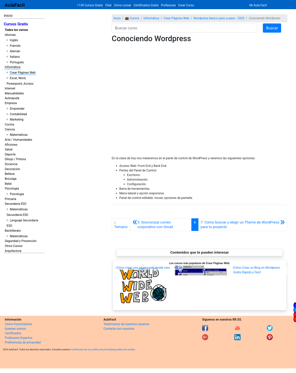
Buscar (272, 28)
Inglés (14, 40)
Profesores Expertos (18, 338)
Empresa (11, 103)
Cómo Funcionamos (18, 324)
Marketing (16, 119)
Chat (108, 5)
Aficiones (11, 144)
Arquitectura (13, 251)
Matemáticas (19, 135)
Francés (15, 45)
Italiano (15, 57)
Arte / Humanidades (18, 139)
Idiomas (10, 35)
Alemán (15, 51)
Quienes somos (15, 328)
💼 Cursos (132, 18)
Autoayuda (12, 98)
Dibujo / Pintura (15, 159)
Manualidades (14, 93)
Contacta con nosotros (118, 328)
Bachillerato (13, 230)
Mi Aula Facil (258, 5)
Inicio (8, 15)
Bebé (8, 184)
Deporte (10, 154)
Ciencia (10, 129)
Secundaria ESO (15, 204)
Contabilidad (18, 114)
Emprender (17, 108)
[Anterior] (161, 224)
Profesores (168, 5)
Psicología (12, 188)
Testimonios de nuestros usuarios (126, 324)
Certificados (13, 333)
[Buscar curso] (184, 28)
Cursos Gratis (16, 24)
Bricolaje (11, 179)
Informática (12, 67)
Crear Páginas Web (22, 72)
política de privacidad (103, 349)
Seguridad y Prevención (20, 241)
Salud (8, 149)
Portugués (17, 62)
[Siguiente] (242, 224)
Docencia (11, 164)
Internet (10, 88)
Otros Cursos (13, 246)
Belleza (9, 174)
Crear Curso (186, 5)
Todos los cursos (16, 30)
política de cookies (125, 349)
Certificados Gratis (146, 5)
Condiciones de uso (81, 349)
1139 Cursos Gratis (90, 5)
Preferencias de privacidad (23, 342)
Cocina (9, 124)
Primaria (10, 199)
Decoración (12, 169)
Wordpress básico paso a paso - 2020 (218, 18)
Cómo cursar (122, 5)
